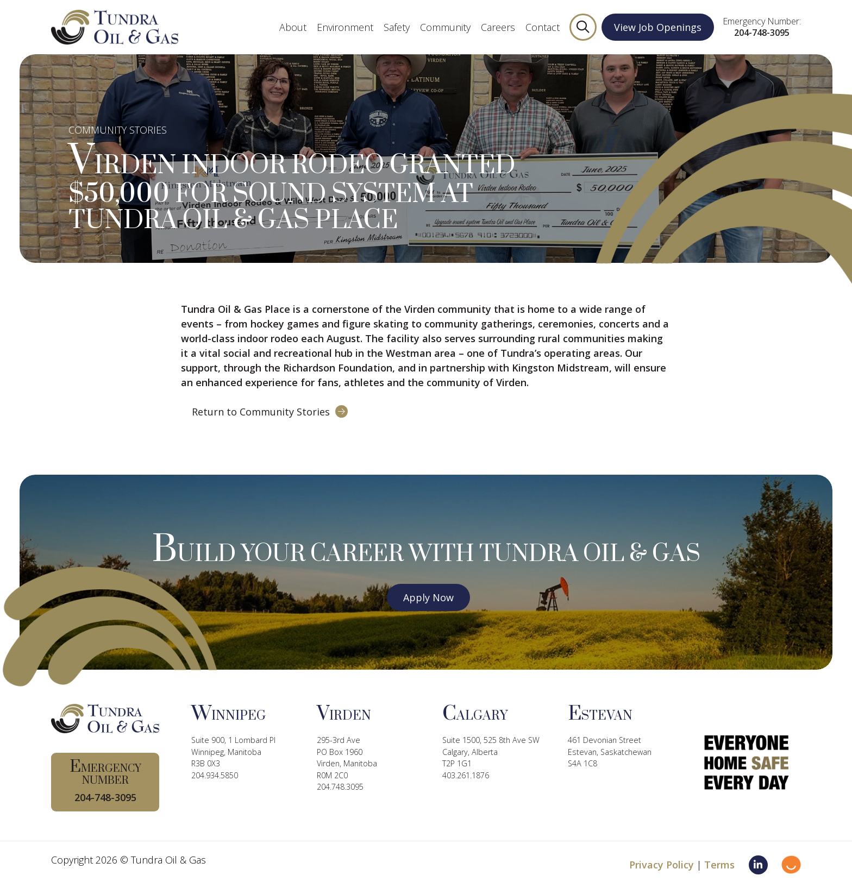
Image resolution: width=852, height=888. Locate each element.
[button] (583, 27)
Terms (719, 864)
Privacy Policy (661, 864)
